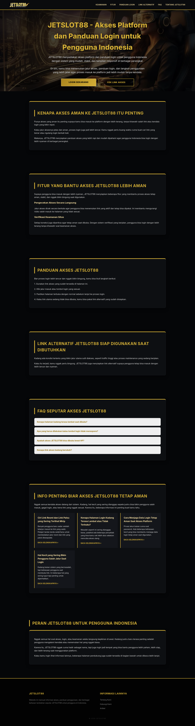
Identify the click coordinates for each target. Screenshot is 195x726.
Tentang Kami (105, 700)
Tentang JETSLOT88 (175, 5)
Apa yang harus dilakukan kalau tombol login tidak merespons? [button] (67, 431)
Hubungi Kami (106, 704)
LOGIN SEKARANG (79, 82)
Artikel (102, 708)
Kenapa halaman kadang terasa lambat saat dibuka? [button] (62, 422)
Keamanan (101, 5)
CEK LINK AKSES (116, 82)
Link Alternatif (146, 5)
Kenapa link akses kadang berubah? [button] (54, 450)
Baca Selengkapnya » (48, 543)
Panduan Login (127, 5)
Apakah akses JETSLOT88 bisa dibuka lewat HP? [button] (60, 440)
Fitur (113, 5)
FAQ (160, 5)
